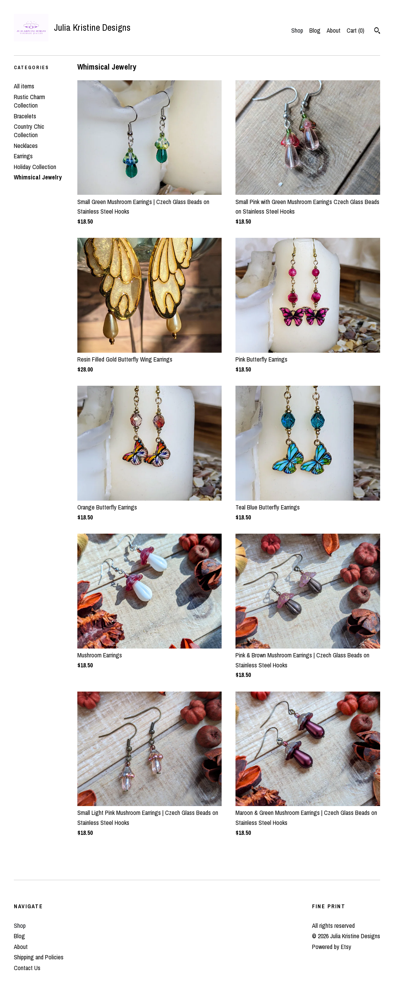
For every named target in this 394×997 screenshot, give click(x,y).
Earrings (23, 156)
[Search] (377, 31)
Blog (315, 30)
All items (24, 86)
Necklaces (26, 145)
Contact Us (27, 968)
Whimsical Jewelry (38, 177)
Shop (297, 30)
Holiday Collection (35, 167)
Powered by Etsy (331, 946)
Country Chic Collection (29, 130)
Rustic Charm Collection (29, 101)
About (334, 30)
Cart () (355, 30)
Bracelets (25, 116)
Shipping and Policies (38, 957)
